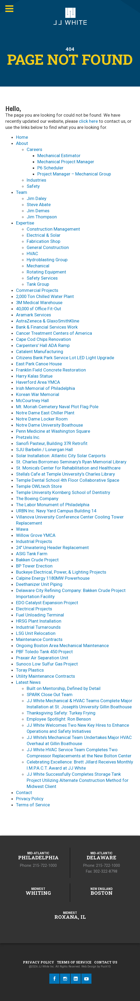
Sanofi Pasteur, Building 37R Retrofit (51, 443)
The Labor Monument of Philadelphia (52, 504)
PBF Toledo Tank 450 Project (44, 651)
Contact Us (105, 962)
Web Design (88, 966)
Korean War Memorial (37, 394)
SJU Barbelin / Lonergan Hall (44, 449)
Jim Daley (36, 198)
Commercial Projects (37, 290)
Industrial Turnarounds (38, 627)
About (22, 143)
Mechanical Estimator (59, 155)
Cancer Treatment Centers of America (54, 333)
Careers (34, 149)
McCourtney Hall (32, 400)
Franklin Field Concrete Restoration (51, 370)
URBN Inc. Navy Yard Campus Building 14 (56, 510)
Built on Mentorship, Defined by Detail (64, 688)
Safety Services (42, 278)
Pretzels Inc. (28, 437)
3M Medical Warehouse (39, 302)
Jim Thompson (42, 216)
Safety (33, 186)
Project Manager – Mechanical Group (74, 174)
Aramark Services (33, 314)
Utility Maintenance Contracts (45, 676)
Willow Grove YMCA (35, 535)
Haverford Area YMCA (38, 382)
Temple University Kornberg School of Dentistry (63, 492)
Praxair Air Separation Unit (42, 657)
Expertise (25, 223)
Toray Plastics (30, 670)
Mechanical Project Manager (65, 161)
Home (22, 137)
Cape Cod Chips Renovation (43, 339)
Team (21, 192)
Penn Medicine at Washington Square (53, 431)
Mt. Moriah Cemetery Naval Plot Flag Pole (57, 406)
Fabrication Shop (43, 241)
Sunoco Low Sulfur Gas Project (47, 664)
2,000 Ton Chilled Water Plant (45, 296)
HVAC (32, 253)
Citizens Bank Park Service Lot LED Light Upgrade (65, 357)
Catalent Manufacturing (39, 351)
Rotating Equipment (46, 272)
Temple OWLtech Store (39, 486)
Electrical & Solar (44, 235)
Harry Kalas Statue (34, 376)
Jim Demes (38, 210)
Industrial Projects (34, 541)
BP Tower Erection (34, 566)
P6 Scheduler (50, 167)
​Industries (36, 180)
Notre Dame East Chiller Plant (45, 412)
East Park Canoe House (39, 363)
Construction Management (53, 229)
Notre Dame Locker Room (42, 419)
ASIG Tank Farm (31, 553)
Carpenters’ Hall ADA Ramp (43, 345)
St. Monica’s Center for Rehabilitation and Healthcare (68, 468)
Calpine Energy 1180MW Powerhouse (53, 578)
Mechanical (38, 265)
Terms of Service (33, 804)
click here (88, 121)
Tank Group (38, 284)
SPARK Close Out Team (50, 694)
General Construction (48, 247)
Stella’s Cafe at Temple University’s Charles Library (65, 474)
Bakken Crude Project (37, 559)
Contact (24, 792)
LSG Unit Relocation (35, 633)
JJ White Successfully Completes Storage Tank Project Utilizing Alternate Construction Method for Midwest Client (78, 780)
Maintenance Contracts (39, 639)
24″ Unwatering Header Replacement (52, 547)
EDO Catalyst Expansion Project (47, 602)
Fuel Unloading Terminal (40, 615)
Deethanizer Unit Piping (39, 584)
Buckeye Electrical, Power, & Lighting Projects (61, 572)
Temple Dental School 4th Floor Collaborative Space (67, 480)
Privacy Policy (29, 798)
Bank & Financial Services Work (47, 327)
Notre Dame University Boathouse (49, 425)
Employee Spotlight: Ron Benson (59, 719)
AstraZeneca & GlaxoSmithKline (47, 321)
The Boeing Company (37, 498)
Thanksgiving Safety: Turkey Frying (61, 713)
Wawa (22, 529)
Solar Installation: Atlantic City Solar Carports (61, 455)
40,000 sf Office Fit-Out (38, 308)
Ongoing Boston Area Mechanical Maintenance (62, 645)
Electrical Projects (34, 608)
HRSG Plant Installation (38, 621)
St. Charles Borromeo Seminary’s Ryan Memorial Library (71, 461)
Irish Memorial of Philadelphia (45, 388)
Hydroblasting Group (47, 259)
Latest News (28, 682)
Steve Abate (39, 204)
